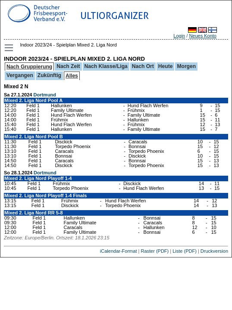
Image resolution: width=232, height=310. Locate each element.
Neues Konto (202, 35)
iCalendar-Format (118, 251)
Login (179, 35)
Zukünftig (49, 75)
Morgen (186, 66)
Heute (165, 66)
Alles (72, 76)
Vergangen (19, 75)
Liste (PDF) (184, 251)
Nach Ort (143, 66)
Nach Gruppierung (29, 67)
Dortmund (45, 94)
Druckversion (214, 251)
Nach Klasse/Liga (106, 66)
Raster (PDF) (155, 251)
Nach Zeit (68, 66)
